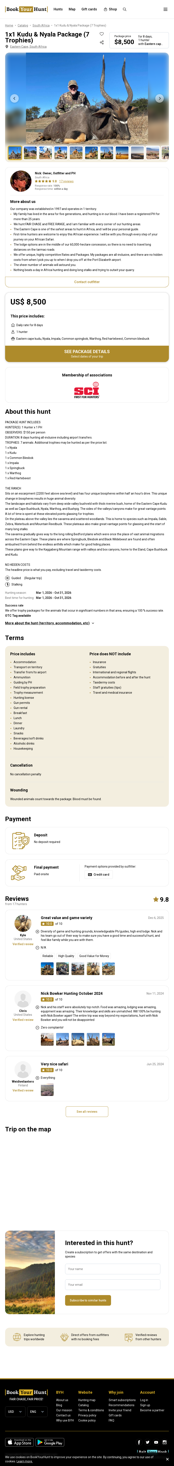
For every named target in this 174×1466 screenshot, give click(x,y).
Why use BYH (65, 1420)
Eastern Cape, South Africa (25, 46)
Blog (59, 1405)
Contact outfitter (87, 282)
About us (62, 1400)
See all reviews (87, 1111)
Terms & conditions (91, 1410)
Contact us (63, 1415)
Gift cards (115, 1415)
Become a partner (152, 1410)
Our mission (64, 1410)
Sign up (145, 1405)
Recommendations (121, 1405)
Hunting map (87, 1400)
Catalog (83, 1405)
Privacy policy (87, 1415)
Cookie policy (87, 1420)
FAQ (111, 1420)
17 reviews (66, 181)
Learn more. (25, 1461)
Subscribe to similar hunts (88, 1300)
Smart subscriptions (122, 1400)
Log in (144, 1400)
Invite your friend (120, 1410)
